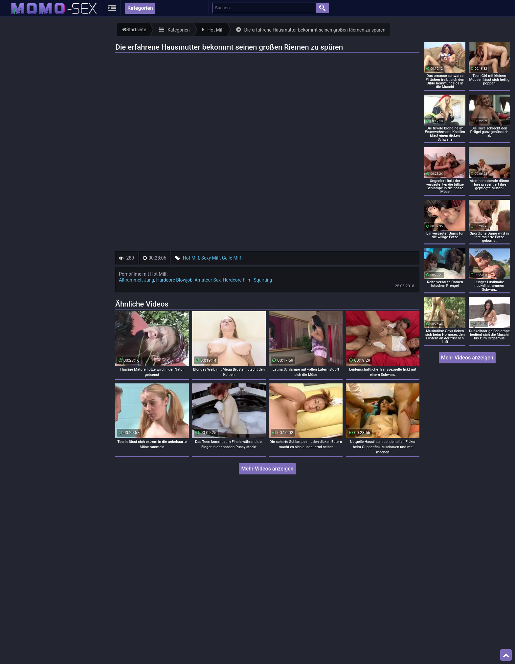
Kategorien (140, 8)
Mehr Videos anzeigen (267, 469)
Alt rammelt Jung (136, 280)
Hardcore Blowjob (174, 280)
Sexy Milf (210, 258)
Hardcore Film (237, 280)
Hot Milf (191, 258)
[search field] (264, 8)
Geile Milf (231, 258)
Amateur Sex (207, 280)
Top (506, 655)
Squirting (263, 280)
